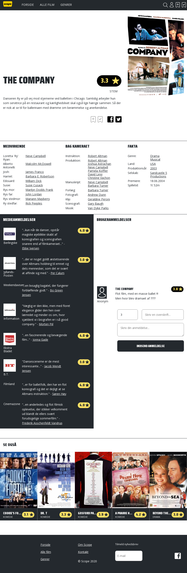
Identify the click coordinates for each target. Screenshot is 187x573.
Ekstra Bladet (9, 343)
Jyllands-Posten (9, 267)
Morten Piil (46, 324)
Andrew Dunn (97, 195)
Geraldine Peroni (99, 199)
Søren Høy (59, 394)
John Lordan (34, 194)
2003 (153, 168)
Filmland (9, 384)
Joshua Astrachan (99, 164)
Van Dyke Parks (98, 208)
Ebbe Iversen (30, 248)
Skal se (178, 5)
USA (153, 164)
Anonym (102, 294)
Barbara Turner (98, 186)
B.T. (9, 367)
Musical (155, 159)
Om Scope (85, 545)
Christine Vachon (99, 178)
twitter (118, 119)
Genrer (66, 5)
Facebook (178, 556)
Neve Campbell (36, 156)
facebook (110, 119)
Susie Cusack (34, 185)
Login (171, 5)
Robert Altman (97, 156)
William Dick (34, 181)
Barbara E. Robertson (40, 176)
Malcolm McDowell (38, 164)
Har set (184, 5)
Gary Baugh (95, 203)
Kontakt (83, 552)
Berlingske (10, 236)
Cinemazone (11, 404)
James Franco (35, 172)
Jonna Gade (40, 340)
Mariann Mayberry (38, 199)
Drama (154, 156)
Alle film (47, 5)
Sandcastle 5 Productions (158, 174)
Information (11, 312)
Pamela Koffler (98, 171)
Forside (28, 5)
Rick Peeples (34, 203)
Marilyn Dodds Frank (39, 190)
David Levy (95, 174)
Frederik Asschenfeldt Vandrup (42, 423)
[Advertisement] (36, 126)
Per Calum (57, 273)
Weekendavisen (13, 285)
